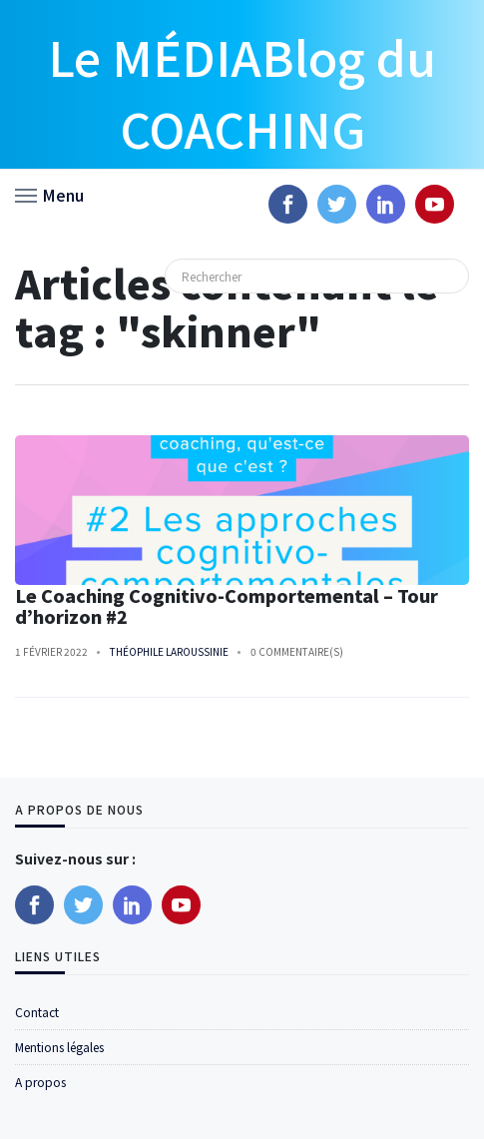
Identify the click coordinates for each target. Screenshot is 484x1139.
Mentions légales (59, 1046)
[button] (49, 194)
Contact (37, 1011)
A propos (40, 1081)
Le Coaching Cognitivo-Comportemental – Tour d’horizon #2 (226, 606)
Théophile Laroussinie (169, 651)
